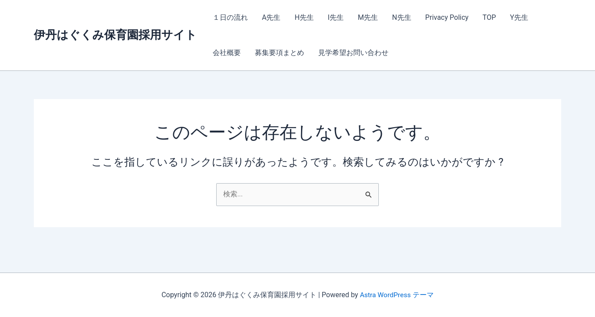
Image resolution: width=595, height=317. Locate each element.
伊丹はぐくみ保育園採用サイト (115, 34)
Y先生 (519, 17)
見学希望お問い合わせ (353, 52)
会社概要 (227, 52)
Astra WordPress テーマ (396, 295)
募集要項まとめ (279, 52)
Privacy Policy (447, 17)
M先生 (368, 17)
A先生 (271, 17)
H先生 (303, 17)
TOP (489, 17)
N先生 (401, 17)
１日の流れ (230, 17)
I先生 (336, 17)
